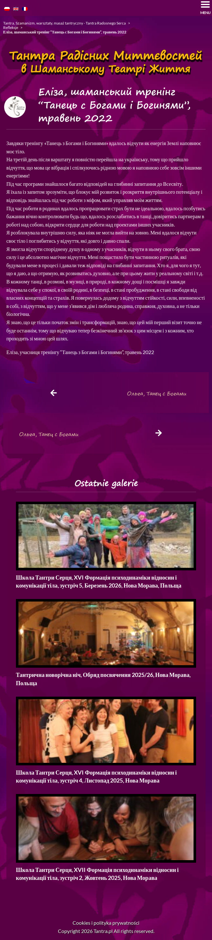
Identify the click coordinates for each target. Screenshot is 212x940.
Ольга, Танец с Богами (157, 393)
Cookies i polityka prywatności (106, 923)
